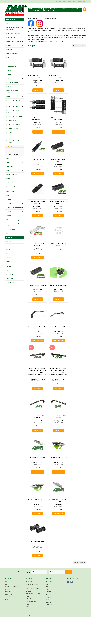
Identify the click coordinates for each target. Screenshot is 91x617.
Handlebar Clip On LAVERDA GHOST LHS (37, 417)
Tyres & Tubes (10, 211)
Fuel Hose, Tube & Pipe (13, 124)
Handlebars (10, 152)
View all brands (10, 282)
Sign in (74, 1)
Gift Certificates (67, 1)
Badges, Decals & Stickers (13, 41)
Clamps (8, 74)
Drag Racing (75, 8)
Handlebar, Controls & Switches (12, 141)
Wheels (8, 215)
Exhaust (8, 96)
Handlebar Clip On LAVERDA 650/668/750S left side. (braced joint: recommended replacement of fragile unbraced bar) (37, 372)
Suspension (9, 203)
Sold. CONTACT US (58, 132)
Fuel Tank (9, 133)
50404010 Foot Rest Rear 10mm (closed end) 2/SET (37, 77)
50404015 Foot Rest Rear (37, 160)
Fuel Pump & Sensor (12, 128)
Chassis (8, 70)
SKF (7, 254)
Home (29, 18)
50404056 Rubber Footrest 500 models (58, 202)
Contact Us (65, 8)
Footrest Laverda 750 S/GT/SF (37, 327)
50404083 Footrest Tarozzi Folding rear (37, 244)
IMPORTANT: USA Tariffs (52, 8)
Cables (8, 62)
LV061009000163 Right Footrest (37, 500)
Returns (40, 8)
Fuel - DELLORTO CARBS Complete (13, 101)
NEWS (54, 11)
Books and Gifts (10, 37)
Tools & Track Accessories (14, 207)
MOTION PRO (10, 274)
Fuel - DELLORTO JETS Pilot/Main (12, 111)
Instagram (71, 581)
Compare (38, 86)
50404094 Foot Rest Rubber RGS (37, 285)
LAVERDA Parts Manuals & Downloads (14, 28)
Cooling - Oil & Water (12, 82)
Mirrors (8, 179)
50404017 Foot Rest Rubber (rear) (58, 160)
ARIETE (8, 258)
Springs (8, 199)
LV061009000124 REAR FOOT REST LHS (37, 459)
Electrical (9, 86)
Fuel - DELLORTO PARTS (13, 106)
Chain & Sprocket (11, 66)
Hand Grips (10, 149)
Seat (7, 195)
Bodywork (9, 49)
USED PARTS (10, 234)
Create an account (82, 1)
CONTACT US (51, 41)
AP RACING (9, 278)
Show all (28, 608)
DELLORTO (9, 241)
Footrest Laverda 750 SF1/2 (58, 327)
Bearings (8, 45)
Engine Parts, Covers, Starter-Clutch (12, 91)
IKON (7, 270)
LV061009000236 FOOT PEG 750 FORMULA (58, 500)
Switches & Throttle (13, 154)
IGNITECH (9, 245)
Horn (7, 158)
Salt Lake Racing (34, 11)
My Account (58, 1)
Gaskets (8, 137)
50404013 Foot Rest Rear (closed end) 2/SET (37, 119)
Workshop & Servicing (12, 220)
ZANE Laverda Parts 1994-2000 (14, 224)
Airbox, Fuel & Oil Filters (13, 33)
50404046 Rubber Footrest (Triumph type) (37, 202)
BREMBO (8, 262)
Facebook (68, 581)
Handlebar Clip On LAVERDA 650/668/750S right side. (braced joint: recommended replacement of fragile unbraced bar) (58, 372)
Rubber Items (10, 191)
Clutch (8, 78)
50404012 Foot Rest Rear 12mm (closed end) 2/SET (58, 77)
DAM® (8, 250)
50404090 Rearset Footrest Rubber (58, 244)
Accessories (9, 23)
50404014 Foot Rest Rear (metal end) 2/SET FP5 (58, 119)
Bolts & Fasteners (11, 54)
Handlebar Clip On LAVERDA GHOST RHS (58, 417)
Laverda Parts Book (55, 36)
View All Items (10, 230)
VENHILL (8, 266)
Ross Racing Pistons (12, 187)
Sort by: (69, 46)
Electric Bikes (45, 11)
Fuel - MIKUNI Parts (12, 120)
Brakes (8, 58)
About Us (31, 8)
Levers (8, 170)
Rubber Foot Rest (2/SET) (37, 541)
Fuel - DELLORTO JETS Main (14, 116)
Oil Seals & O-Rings (12, 183)
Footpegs (10, 146)
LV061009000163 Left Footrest (58, 458)
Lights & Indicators (12, 174)
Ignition (8, 162)
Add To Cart (37, 90)
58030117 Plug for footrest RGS (58, 285)
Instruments (10, 166)
